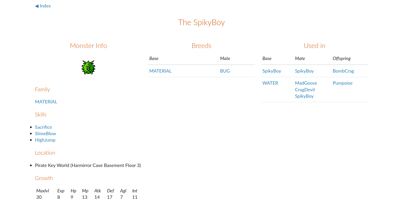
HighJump (45, 140)
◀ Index (43, 5)
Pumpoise (343, 83)
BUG (225, 71)
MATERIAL (46, 101)
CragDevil (305, 89)
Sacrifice (43, 127)
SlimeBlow (45, 133)
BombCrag (343, 71)
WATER (270, 83)
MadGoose (306, 83)
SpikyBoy (271, 71)
